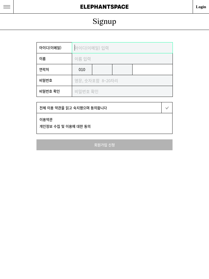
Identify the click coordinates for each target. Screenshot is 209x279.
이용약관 (46, 119)
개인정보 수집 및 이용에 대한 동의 (65, 126)
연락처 (44, 69)
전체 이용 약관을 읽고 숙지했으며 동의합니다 (73, 107)
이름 (42, 58)
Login (201, 7)
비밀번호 (45, 80)
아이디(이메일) (50, 47)
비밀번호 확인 (49, 91)
